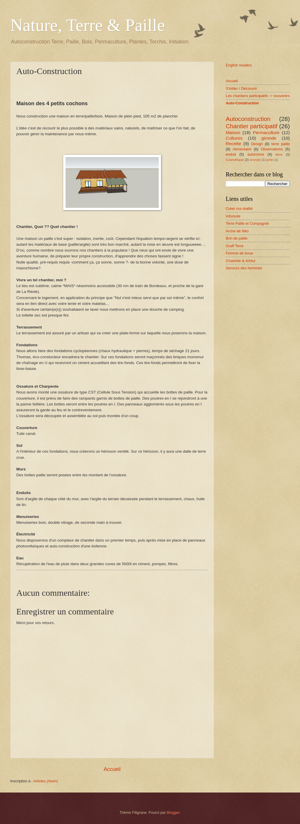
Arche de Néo (237, 231)
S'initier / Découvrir (241, 88)
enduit (231, 154)
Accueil (112, 769)
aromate (255, 159)
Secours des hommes (244, 268)
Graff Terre (234, 246)
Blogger (173, 812)
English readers (239, 65)
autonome (255, 154)
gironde (268, 138)
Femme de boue (239, 253)
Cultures (234, 138)
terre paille (280, 144)
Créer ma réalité (239, 208)
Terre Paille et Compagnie (247, 223)
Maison (233, 132)
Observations (272, 149)
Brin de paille (236, 238)
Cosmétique (235, 159)
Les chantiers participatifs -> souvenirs (258, 96)
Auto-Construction (242, 103)
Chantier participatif (252, 126)
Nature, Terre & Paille (87, 25)
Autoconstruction (248, 118)
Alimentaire (242, 149)
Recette (233, 143)
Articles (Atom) (45, 781)
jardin (269, 159)
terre (279, 154)
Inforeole (233, 216)
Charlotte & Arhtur (240, 261)
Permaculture (266, 132)
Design (257, 144)
